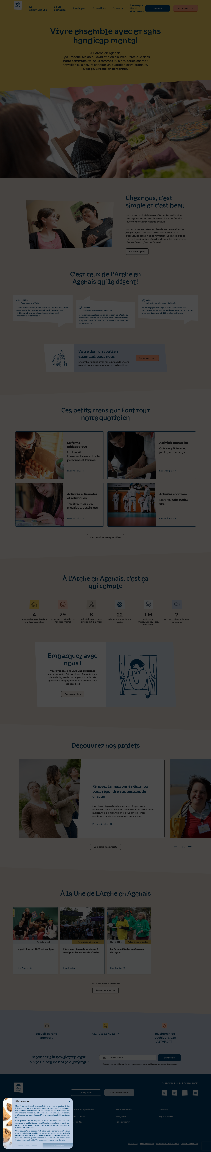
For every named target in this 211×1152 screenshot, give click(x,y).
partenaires (27, 1106)
